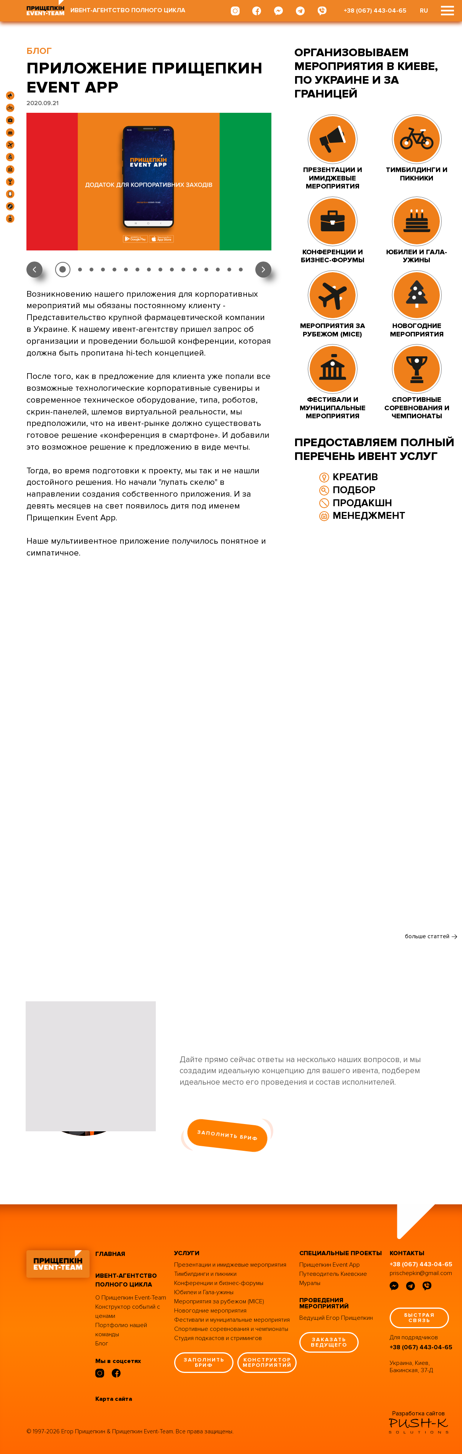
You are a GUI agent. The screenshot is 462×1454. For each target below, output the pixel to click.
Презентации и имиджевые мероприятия (230, 1265)
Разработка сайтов (418, 1413)
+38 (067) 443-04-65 (375, 11)
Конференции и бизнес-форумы (218, 1283)
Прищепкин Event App (329, 1265)
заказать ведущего (329, 1342)
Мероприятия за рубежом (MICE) (219, 1301)
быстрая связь (419, 1318)
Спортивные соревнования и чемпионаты (231, 1329)
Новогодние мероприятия (210, 1310)
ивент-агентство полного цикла (126, 1280)
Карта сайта (113, 1399)
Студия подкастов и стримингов (218, 1338)
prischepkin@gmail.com (421, 1273)
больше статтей (427, 936)
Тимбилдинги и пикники (205, 1274)
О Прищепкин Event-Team (130, 1297)
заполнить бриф (227, 1135)
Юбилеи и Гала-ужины (203, 1292)
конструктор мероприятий (267, 1362)
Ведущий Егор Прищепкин (336, 1318)
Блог (101, 1343)
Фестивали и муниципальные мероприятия (232, 1320)
